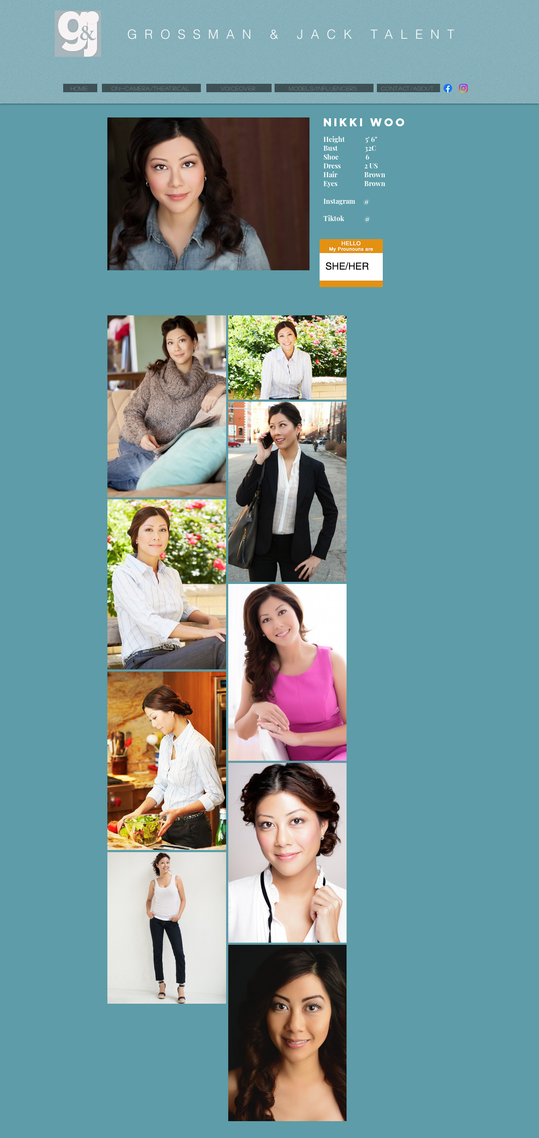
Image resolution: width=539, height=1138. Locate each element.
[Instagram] (463, 88)
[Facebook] (448, 88)
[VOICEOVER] (239, 88)
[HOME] (80, 88)
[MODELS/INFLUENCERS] (324, 88)
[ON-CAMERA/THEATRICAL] (151, 88)
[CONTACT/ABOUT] (408, 88)
